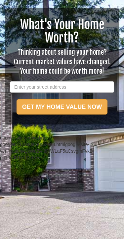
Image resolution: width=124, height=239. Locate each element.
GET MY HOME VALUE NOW (62, 107)
